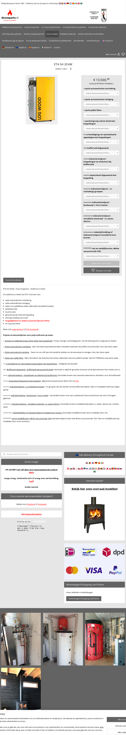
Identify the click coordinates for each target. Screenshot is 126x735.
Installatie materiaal (68, 34)
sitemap (72, 730)
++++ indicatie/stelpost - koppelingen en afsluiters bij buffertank (97, 162)
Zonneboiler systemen (97, 27)
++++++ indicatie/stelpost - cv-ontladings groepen (97, 190)
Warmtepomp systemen (12, 34)
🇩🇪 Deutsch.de (8, 47)
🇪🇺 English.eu (21, 47)
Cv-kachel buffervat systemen (74, 27)
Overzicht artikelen (14, 280)
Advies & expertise (31, 27)
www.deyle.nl (17, 329)
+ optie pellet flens (92, 110)
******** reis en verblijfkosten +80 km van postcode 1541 (101, 250)
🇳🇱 (87, 463)
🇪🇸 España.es (34, 47)
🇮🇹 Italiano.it (47, 47)
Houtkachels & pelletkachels (60, 41)
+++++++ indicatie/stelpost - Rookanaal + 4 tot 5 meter (96, 203)
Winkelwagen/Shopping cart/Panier (84, 598)
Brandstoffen (79, 41)
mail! (31, 481)
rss (78, 730)
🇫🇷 (93, 463)
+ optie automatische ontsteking (99, 88)
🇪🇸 (99, 463)
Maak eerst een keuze (101, 263)
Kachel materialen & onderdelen (91, 34)
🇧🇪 (90, 463)
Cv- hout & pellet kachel (51, 27)
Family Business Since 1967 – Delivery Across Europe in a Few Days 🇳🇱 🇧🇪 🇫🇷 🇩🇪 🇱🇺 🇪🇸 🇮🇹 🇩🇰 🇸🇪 (41, 3)
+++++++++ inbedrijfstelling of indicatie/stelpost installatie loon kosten (99, 235)
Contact (57, 47)
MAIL (31, 472)
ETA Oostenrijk (32, 329)
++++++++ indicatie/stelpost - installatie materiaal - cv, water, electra (98, 219)
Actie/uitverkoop (93, 41)
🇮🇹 (102, 463)
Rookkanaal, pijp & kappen (13, 41)
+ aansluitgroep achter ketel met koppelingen (99, 122)
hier (77, 381)
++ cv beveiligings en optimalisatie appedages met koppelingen (99, 136)
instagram (42, 504)
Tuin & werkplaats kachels (36, 41)
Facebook (31, 504)
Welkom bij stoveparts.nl (12, 27)
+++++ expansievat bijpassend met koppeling (99, 176)
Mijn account (113, 54)
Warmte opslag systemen (34, 34)
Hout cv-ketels (52, 34)
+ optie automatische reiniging (98, 99)
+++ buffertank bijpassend (96, 148)
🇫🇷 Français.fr (107, 41)
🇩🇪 (96, 463)
